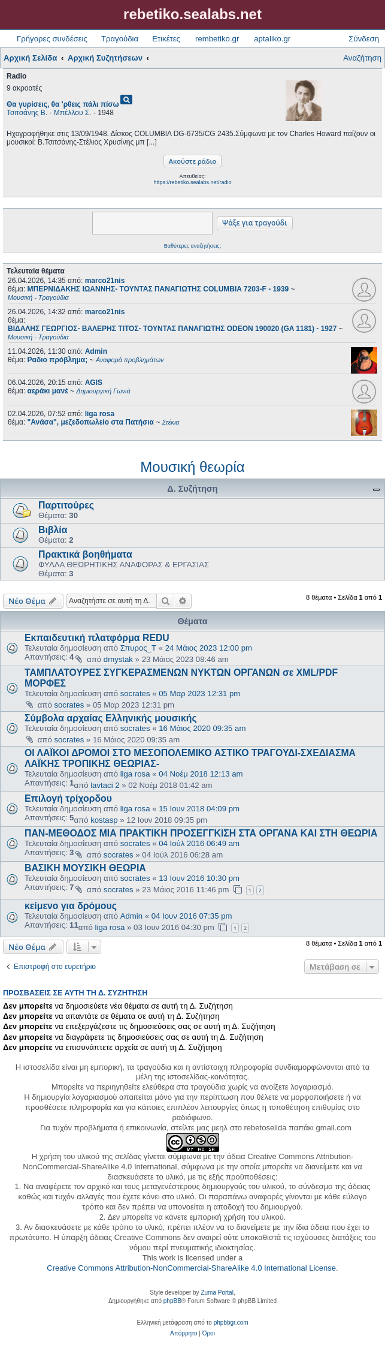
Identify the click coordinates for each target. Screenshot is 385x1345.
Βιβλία (52, 530)
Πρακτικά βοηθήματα (85, 554)
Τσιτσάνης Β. (27, 113)
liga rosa (99, 414)
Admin (96, 351)
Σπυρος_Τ (138, 647)
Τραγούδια (119, 38)
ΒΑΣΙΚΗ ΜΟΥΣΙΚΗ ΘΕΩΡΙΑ (85, 868)
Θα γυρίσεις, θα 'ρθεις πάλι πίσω (63, 104)
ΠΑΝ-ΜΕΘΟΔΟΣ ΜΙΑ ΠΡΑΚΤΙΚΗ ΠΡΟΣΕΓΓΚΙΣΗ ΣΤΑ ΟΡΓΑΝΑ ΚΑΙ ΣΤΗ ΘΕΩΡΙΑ (201, 833)
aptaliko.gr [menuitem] (272, 38)
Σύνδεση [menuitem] (363, 38)
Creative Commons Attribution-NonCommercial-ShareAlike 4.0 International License (191, 1267)
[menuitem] (183, 1333)
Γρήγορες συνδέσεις (52, 38)
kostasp (103, 820)
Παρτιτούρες (66, 505)
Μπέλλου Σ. (73, 113)
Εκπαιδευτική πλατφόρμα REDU (97, 638)
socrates (135, 693)
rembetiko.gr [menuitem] (217, 38)
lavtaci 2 (104, 785)
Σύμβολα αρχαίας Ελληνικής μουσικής (111, 718)
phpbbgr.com (231, 1322)
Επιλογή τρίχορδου (68, 798)
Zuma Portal (217, 1292)
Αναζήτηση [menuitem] (362, 57)
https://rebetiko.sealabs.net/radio (192, 182)
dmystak (118, 659)
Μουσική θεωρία (192, 467)
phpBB (172, 1301)
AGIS (93, 382)
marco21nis (105, 280)
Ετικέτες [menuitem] (166, 38)
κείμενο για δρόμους (71, 906)
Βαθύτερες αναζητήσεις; (192, 246)
